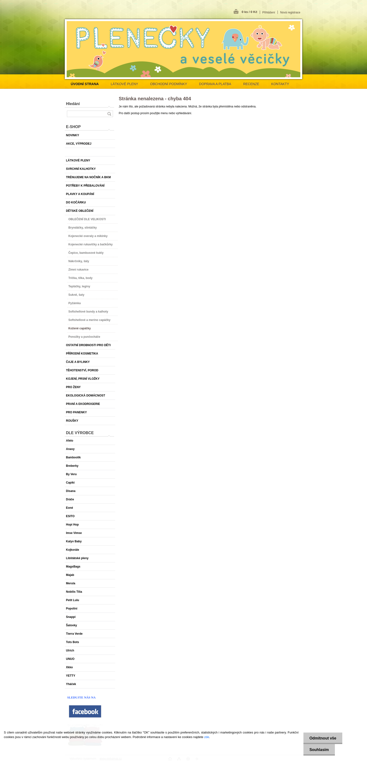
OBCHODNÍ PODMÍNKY (168, 84)
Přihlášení (268, 12)
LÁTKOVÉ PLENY (124, 84)
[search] (109, 114)
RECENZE (251, 84)
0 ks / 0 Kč (249, 12)
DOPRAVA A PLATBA (215, 84)
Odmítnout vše (322, 738)
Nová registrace (290, 12)
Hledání (73, 104)
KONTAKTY (280, 84)
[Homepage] (85, 84)
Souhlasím (319, 750)
